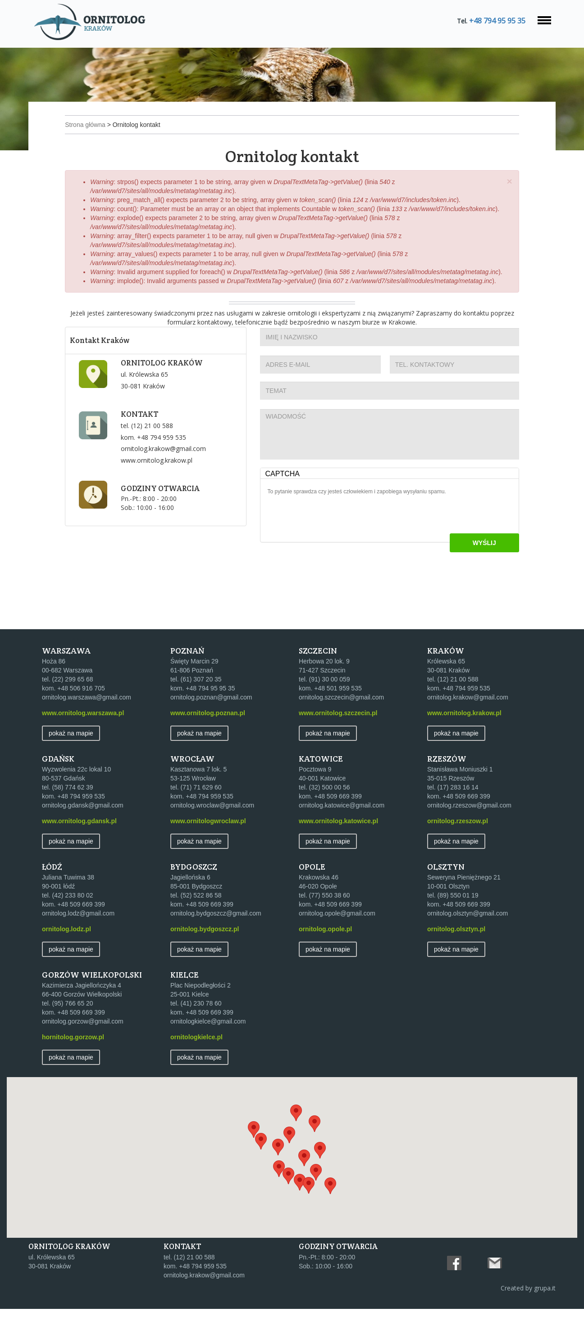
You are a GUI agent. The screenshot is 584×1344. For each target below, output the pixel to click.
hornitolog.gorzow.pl (73, 1071)
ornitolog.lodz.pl (66, 963)
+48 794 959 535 (168, 472)
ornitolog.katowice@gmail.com (341, 839)
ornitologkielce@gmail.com (208, 1056)
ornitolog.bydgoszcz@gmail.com (215, 948)
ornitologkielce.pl (196, 1071)
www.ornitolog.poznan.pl (207, 747)
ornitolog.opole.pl (325, 963)
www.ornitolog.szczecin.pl (338, 747)
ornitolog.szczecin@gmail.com (341, 731)
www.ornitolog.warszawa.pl (83, 747)
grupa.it (545, 1323)
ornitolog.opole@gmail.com (337, 948)
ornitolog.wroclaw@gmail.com (212, 839)
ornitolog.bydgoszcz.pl (204, 963)
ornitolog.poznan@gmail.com (211, 731)
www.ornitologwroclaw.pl (208, 855)
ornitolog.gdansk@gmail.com (82, 839)
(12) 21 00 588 (159, 460)
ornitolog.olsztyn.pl (456, 963)
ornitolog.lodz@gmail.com (78, 948)
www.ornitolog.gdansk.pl (79, 855)
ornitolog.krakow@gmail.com (170, 483)
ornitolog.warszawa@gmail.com (86, 731)
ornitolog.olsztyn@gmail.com (467, 948)
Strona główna (93, 132)
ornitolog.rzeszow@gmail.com (469, 839)
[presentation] (337, 552)
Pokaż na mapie (71, 767)
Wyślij (476, 578)
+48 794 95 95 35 (496, 21)
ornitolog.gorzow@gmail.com (82, 1056)
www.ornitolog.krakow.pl (163, 495)
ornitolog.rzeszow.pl (457, 855)
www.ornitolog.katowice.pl (338, 855)
